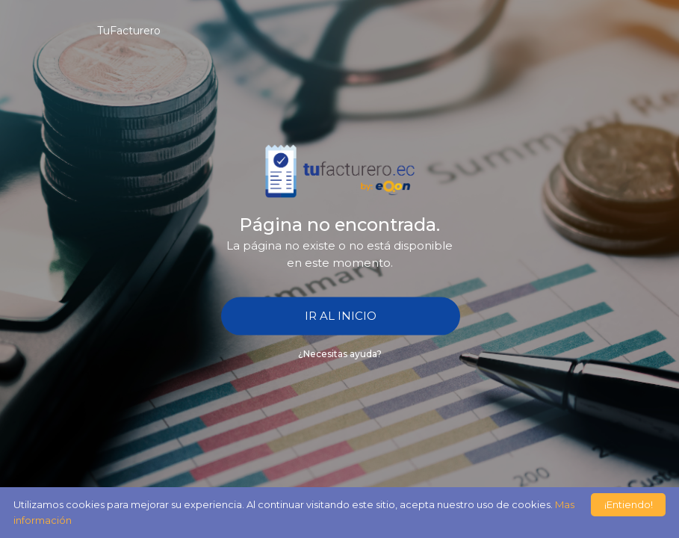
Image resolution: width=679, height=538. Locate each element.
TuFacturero (129, 30)
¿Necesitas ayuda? (340, 353)
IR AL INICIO (340, 316)
